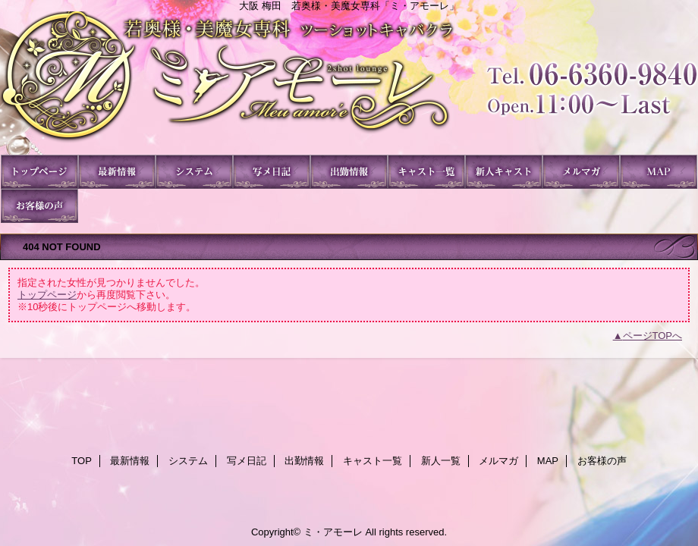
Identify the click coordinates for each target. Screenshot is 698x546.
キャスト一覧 (426, 172)
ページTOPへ (653, 335)
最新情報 (117, 172)
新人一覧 (503, 172)
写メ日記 (271, 172)
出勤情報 (349, 172)
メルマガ (581, 172)
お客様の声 (39, 206)
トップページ (47, 294)
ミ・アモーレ (349, 83)
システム (194, 172)
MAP (658, 172)
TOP (39, 172)
